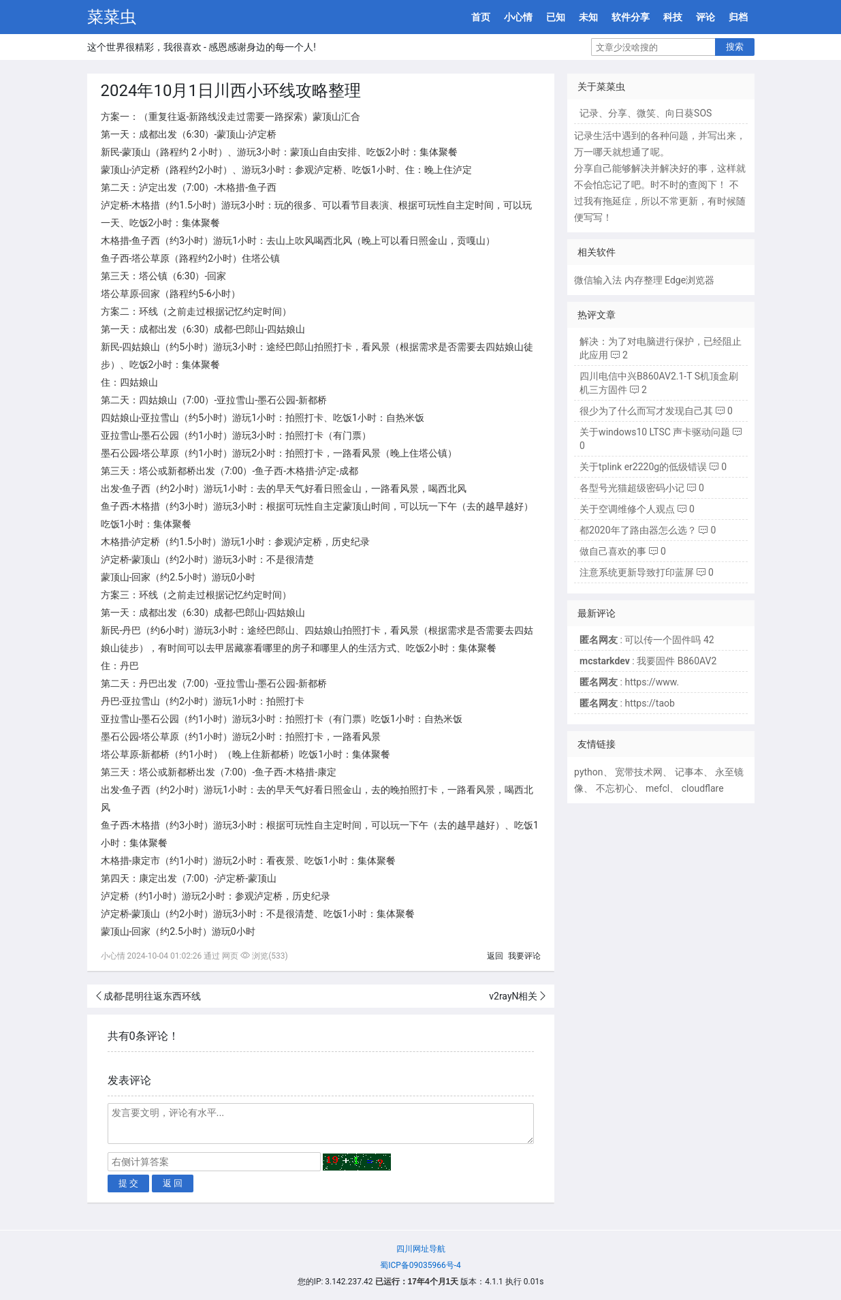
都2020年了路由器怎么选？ (638, 530)
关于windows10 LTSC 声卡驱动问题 (655, 432)
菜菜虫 (111, 17)
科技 (672, 17)
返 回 (173, 1183)
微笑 (646, 113)
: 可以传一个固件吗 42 (647, 639)
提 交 (128, 1183)
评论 (705, 17)
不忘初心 (615, 788)
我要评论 (524, 956)
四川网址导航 (420, 1249)
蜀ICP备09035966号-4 (420, 1265)
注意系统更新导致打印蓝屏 (637, 572)
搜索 (735, 47)
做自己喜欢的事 (613, 551)
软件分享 (631, 17)
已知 (555, 17)
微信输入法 (598, 280)
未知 (588, 17)
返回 (495, 956)
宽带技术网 (639, 772)
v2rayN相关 (513, 996)
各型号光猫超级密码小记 (632, 487)
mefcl (657, 788)
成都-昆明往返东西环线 (153, 996)
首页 (480, 17)
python (588, 772)
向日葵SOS (688, 113)
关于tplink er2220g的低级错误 (643, 466)
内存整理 (643, 280)
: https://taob (627, 703)
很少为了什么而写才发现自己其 (646, 410)
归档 (738, 17)
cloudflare (703, 788)
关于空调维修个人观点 (627, 509)
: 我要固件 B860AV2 (648, 660)
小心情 (518, 17)
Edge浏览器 (689, 280)
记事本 (689, 772)
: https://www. (629, 682)
